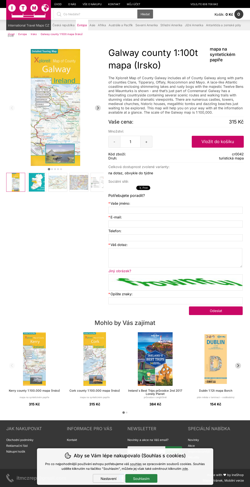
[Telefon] (175, 237)
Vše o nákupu (92, 4)
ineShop (238, 475)
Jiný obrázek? (119, 271)
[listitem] (15, 182)
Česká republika (63, 25)
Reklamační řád (17, 445)
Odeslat (216, 311)
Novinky (193, 440)
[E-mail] (175, 224)
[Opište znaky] (175, 300)
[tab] (49, 169)
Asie (92, 25)
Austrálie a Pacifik (121, 25)
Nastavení (109, 478)
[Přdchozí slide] (12, 108)
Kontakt (114, 4)
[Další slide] (98, 108)
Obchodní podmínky (20, 440)
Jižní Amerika (194, 25)
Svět (11, 35)
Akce (191, 445)
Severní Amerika (146, 25)
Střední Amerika (171, 25)
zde (185, 468)
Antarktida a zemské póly (223, 25)
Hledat (145, 14)
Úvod (58, 4)
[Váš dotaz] (175, 257)
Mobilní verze (234, 480)
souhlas (136, 464)
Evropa (82, 25)
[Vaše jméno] (175, 210)
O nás (72, 4)
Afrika (102, 25)
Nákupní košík (15, 451)
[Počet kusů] (130, 142)
